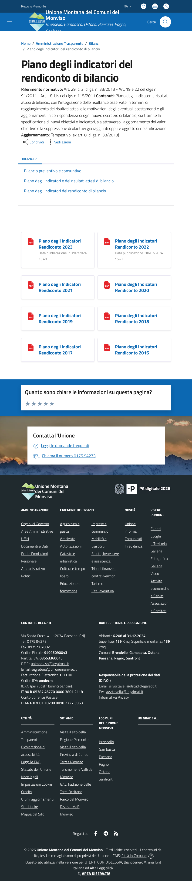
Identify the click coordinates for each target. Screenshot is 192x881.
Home (25, 43)
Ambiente (67, 538)
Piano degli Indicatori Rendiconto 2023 (60, 243)
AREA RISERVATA (93, 873)
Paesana (105, 757)
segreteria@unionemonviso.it (54, 669)
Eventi (156, 528)
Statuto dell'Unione (36, 769)
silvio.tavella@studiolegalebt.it (133, 686)
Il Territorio (159, 543)
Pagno (104, 764)
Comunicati (133, 538)
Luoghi (156, 536)
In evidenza (133, 546)
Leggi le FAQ (30, 762)
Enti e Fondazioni (34, 553)
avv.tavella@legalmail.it (124, 691)
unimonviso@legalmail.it (50, 663)
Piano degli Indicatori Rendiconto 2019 (60, 318)
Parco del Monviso (74, 799)
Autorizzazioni (70, 546)
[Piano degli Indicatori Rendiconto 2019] (30, 316)
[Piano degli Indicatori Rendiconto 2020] (107, 284)
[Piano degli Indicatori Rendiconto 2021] (30, 284)
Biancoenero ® (135, 862)
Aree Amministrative (37, 531)
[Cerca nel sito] (165, 22)
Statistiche (29, 806)
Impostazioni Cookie (36, 784)
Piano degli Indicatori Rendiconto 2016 (136, 349)
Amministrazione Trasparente (59, 43)
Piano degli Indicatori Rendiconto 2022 (136, 243)
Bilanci (94, 43)
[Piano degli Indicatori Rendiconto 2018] (107, 316)
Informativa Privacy (114, 697)
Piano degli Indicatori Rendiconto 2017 (60, 349)
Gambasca (107, 749)
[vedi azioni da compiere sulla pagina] (59, 142)
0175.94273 (37, 641)
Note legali (29, 777)
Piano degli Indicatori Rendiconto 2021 (60, 287)
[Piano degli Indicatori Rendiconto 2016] (107, 347)
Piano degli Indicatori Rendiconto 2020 (136, 287)
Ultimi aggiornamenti (37, 799)
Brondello (106, 742)
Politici (26, 576)
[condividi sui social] (33, 142)
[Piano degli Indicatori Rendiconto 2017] (30, 347)
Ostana (104, 771)
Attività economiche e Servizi (160, 588)
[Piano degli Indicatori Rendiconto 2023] (30, 241)
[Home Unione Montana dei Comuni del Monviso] (83, 22)
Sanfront (106, 779)
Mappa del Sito (32, 814)
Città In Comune (134, 855)
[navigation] (9, 21)
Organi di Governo (35, 524)
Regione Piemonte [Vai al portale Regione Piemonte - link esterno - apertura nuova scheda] (33, 6)
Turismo (97, 583)
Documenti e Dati (34, 546)
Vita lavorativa (102, 591)
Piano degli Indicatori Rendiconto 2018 (136, 318)
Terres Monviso (71, 762)
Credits (26, 791)
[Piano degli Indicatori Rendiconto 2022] (107, 241)
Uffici (25, 538)
